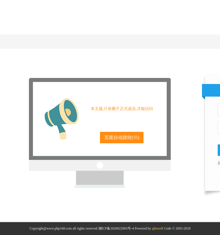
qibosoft (157, 228)
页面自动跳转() (122, 137)
